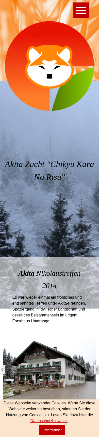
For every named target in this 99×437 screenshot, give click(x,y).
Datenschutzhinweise (48, 421)
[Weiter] (96, 370)
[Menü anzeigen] (81, 10)
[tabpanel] (49, 176)
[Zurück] (3, 370)
